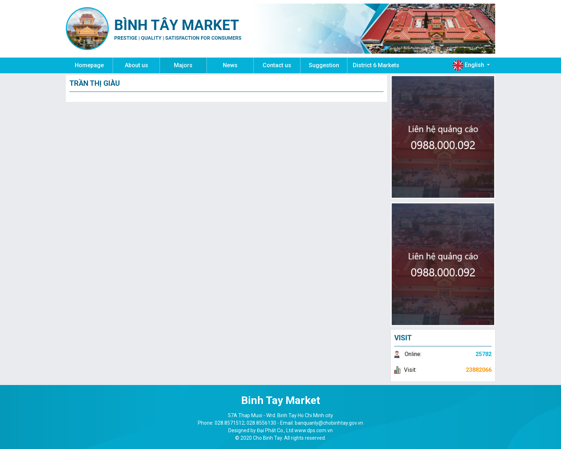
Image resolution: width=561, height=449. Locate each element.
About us (136, 65)
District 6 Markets (376, 65)
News (230, 65)
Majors (183, 65)
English (469, 65)
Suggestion (324, 65)
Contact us (277, 65)
